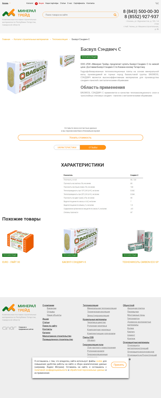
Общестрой (128, 305)
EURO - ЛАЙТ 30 (11, 262)
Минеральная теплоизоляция (102, 308)
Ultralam (91, 340)
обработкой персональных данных (87, 370)
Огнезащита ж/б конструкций (142, 355)
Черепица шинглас (96, 322)
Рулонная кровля (95, 351)
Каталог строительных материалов (31, 39)
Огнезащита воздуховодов (140, 352)
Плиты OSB (88, 337)
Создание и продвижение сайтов (26, 328)
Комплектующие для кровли (101, 333)
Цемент (131, 335)
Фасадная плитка (136, 308)
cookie (99, 361)
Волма (130, 328)
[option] (26, 77)
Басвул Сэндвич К (74, 262)
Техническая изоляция (98, 312)
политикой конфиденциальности (50, 370)
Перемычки (133, 312)
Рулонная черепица (97, 326)
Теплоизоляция (60, 39)
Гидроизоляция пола (93, 344)
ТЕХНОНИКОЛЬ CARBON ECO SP (140, 262)
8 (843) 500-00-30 (141, 11)
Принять (119, 364)
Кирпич (131, 332)
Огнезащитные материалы (136, 342)
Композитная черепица (99, 329)
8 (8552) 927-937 (141, 16)
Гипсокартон (133, 318)
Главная (6, 39)
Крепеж (131, 338)
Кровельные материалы (95, 319)
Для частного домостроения (101, 347)
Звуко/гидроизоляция (98, 315)
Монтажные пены (136, 315)
